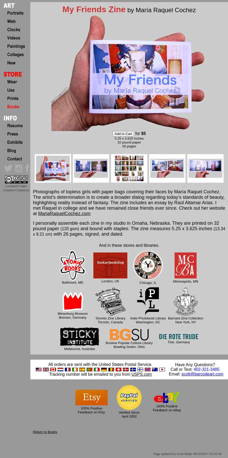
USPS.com (142, 374)
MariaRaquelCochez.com (64, 213)
